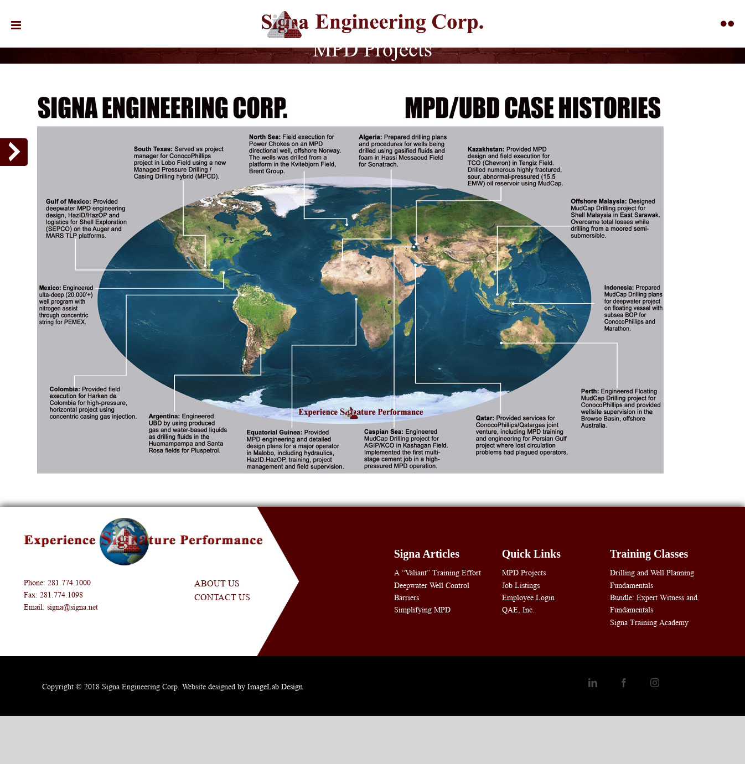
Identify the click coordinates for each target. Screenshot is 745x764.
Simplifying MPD (422, 609)
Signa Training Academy (649, 622)
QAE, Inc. (518, 609)
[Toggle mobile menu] (17, 25)
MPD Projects (524, 572)
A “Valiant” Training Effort (437, 572)
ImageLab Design (275, 686)
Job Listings (521, 585)
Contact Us (222, 597)
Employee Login (528, 597)
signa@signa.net (72, 606)
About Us (217, 583)
